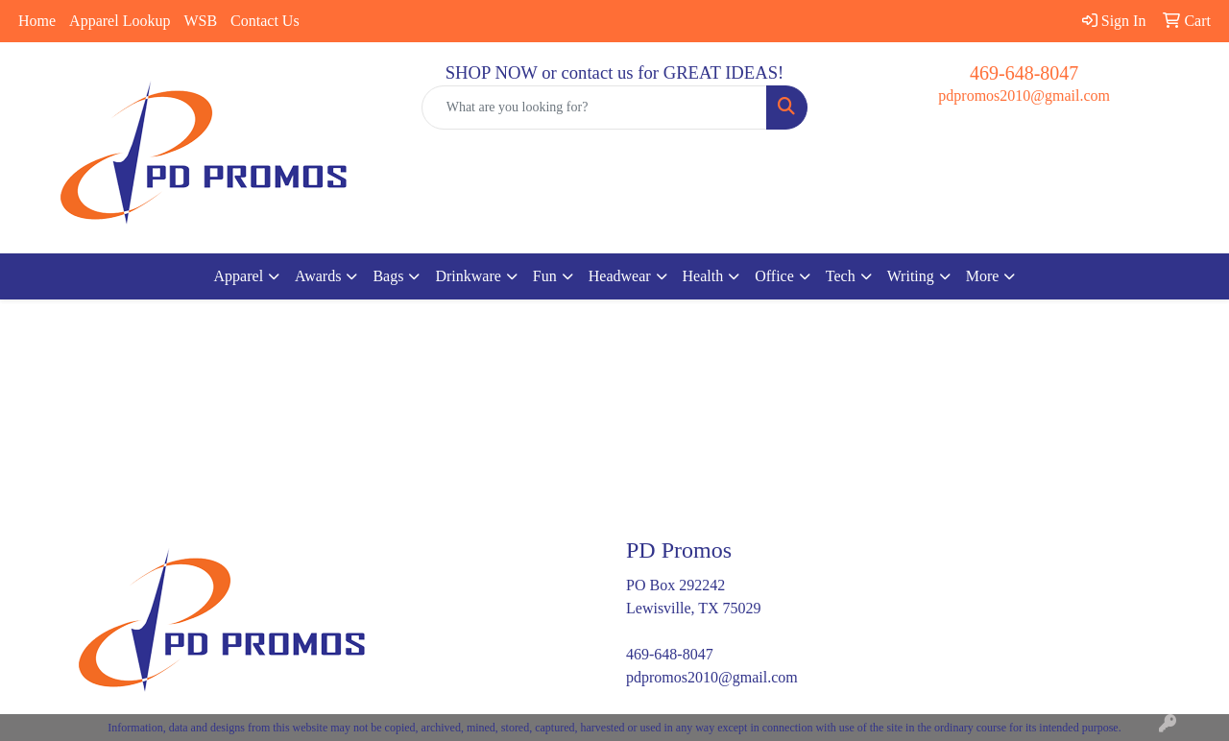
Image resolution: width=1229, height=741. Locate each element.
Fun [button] (545, 276)
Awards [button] (318, 276)
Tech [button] (840, 276)
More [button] (983, 276)
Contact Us (265, 20)
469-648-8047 (1024, 73)
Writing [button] (910, 276)
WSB (200, 20)
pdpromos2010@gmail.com (1024, 95)
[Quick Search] (595, 107)
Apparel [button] (239, 276)
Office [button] (774, 276)
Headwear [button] (620, 276)
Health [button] (703, 276)
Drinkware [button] (467, 276)
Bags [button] (388, 276)
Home (37, 20)
